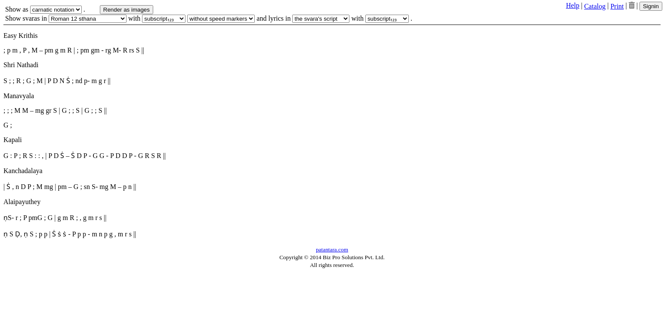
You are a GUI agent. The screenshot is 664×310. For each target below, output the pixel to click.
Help (572, 5)
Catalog (594, 6)
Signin (651, 6)
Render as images (126, 9)
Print (617, 6)
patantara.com (332, 249)
